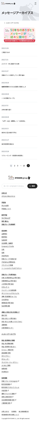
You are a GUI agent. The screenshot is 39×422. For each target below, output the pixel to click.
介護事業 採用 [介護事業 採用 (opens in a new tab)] (6, 403)
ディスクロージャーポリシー (10, 362)
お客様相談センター (8, 328)
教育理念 (4, 237)
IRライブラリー (6, 356)
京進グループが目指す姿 (9, 259)
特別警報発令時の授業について (10, 414)
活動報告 (4, 325)
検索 (33, 186)
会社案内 (4, 231)
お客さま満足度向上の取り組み (11, 278)
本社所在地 (5, 256)
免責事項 (4, 369)
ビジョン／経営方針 (8, 350)
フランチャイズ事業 (7, 265)
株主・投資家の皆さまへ (9, 347)
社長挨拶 (4, 240)
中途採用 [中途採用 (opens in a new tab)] (4, 390)
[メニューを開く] (35, 3)
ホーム (2, 23)
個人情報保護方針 (24, 411)
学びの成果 (5, 206)
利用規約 (13, 411)
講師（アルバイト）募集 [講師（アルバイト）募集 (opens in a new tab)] (8, 394)
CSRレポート (5, 287)
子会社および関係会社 (8, 262)
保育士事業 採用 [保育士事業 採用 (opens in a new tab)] (7, 397)
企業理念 (4, 234)
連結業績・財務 (6, 353)
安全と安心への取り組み (9, 318)
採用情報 (4, 378)
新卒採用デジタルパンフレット (10, 387)
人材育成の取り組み (8, 284)
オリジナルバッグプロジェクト (10, 293)
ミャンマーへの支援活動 (9, 290)
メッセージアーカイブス (9, 334)
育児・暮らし (5, 221)
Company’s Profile (8, 246)
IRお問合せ (5, 372)
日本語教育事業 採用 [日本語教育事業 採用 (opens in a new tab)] (8, 400)
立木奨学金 (5, 300)
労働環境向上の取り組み (9, 281)
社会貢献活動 (6, 306)
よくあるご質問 (6, 365)
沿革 (3, 249)
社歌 (3, 253)
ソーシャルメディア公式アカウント (12, 268)
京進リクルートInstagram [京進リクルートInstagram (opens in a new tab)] (9, 381)
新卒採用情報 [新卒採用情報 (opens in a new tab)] (6, 384)
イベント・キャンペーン (8, 196)
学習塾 (4, 202)
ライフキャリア (6, 218)
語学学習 (4, 215)
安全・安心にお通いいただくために (12, 322)
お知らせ (4, 193)
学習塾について (6, 209)
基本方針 (4, 315)
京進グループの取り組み (9, 275)
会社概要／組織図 (7, 243)
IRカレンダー (5, 359)
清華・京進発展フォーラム (9, 296)
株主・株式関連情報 (7, 343)
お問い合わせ (5, 411)
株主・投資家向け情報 (8, 340)
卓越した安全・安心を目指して (10, 312)
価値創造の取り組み (8, 303)
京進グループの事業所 (8, 224)
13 (24, 166)
